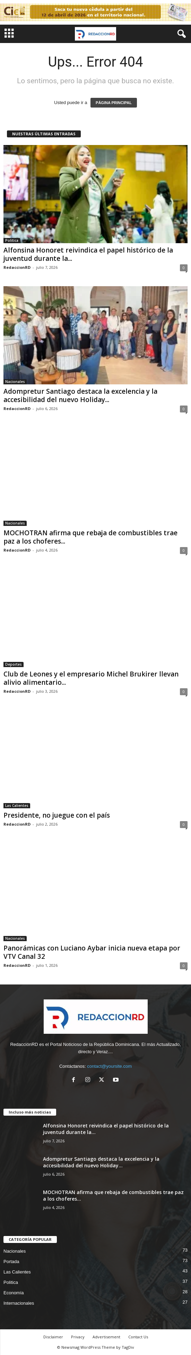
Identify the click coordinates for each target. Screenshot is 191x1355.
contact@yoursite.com (109, 1066)
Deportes (13, 664)
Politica (11, 240)
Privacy (78, 1336)
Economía (13, 1292)
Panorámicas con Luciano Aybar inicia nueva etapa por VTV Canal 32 (91, 952)
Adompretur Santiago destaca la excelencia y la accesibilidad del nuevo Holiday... (80, 395)
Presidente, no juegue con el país (56, 815)
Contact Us (138, 1336)
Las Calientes (16, 805)
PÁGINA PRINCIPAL (114, 103)
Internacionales (18, 1303)
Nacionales (15, 381)
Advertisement (106, 1336)
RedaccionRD (17, 267)
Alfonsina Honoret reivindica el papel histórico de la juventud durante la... (88, 254)
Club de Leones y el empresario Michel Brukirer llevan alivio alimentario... (91, 678)
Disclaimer (53, 1336)
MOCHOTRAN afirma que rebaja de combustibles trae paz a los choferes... (90, 537)
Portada (11, 1261)
